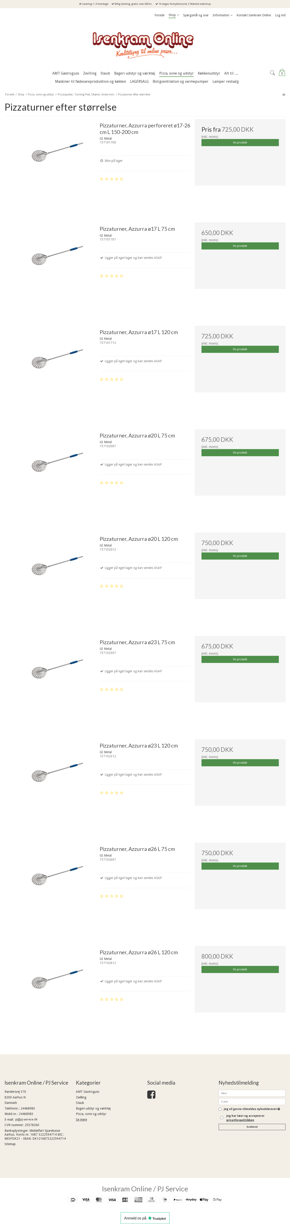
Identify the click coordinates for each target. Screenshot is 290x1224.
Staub (80, 1103)
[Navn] (252, 1093)
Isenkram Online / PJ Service (145, 1188)
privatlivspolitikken (240, 1120)
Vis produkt (240, 142)
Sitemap (10, 1144)
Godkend (252, 1126)
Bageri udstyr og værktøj (93, 1108)
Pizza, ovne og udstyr (91, 1114)
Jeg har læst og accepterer (245, 1118)
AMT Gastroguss (87, 1091)
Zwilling (81, 1097)
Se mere (81, 1119)
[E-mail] (252, 1101)
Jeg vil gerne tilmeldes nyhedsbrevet (252, 1109)
